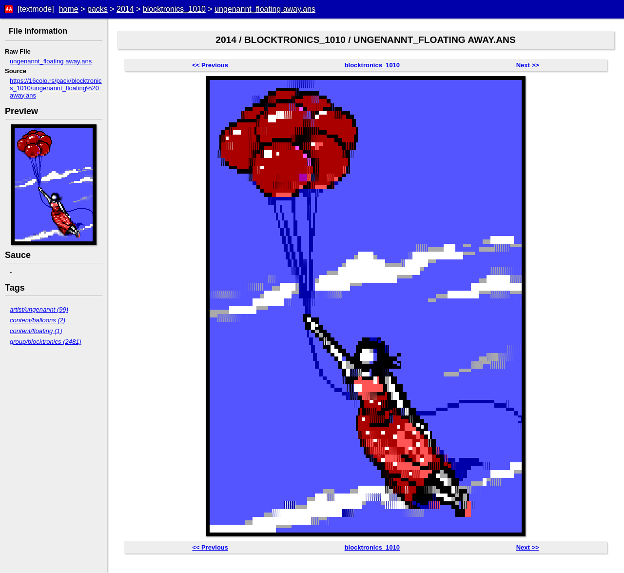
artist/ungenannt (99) (39, 309)
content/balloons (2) (37, 320)
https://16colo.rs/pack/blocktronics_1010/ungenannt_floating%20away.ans (56, 88)
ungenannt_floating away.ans (264, 9)
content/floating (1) (36, 331)
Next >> (527, 65)
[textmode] (36, 9)
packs (97, 9)
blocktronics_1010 (174, 9)
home (68, 9)
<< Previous (210, 65)
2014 (125, 9)
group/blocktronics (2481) (45, 341)
